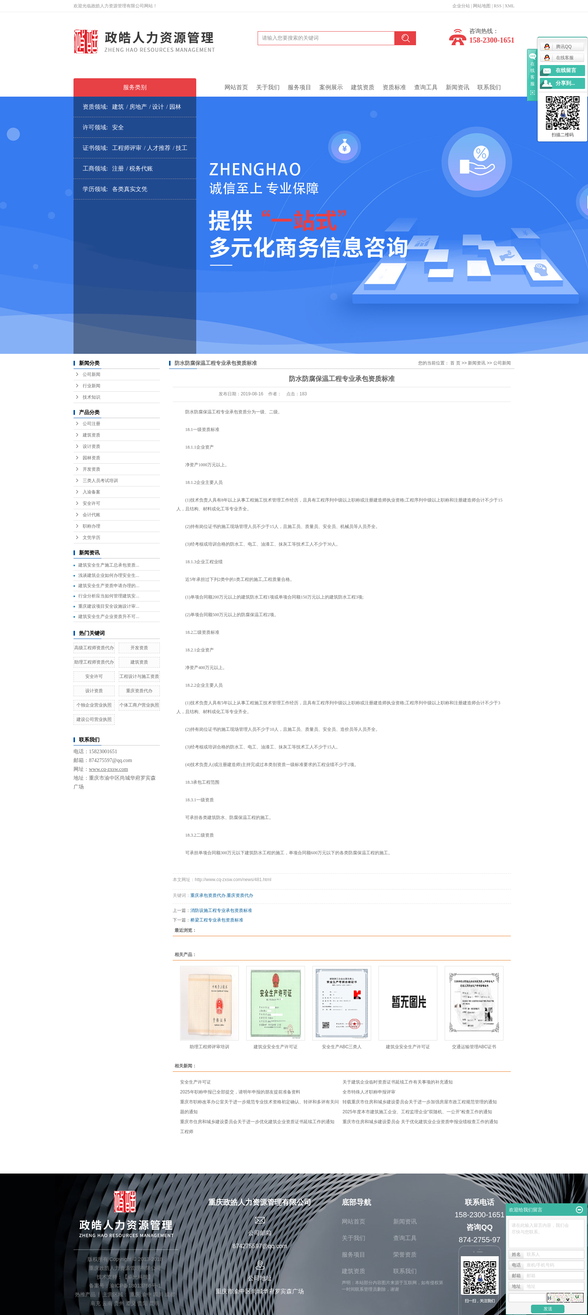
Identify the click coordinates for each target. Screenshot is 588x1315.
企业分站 (461, 5)
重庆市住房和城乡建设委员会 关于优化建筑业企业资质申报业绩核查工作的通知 (420, 1121)
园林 (175, 107)
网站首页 (236, 87)
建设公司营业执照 (94, 719)
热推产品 (85, 1294)
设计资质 (91, 446)
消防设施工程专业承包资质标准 (221, 910)
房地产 (138, 107)
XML (509, 5)
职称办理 (91, 526)
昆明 (154, 1303)
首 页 (455, 363)
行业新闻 (91, 385)
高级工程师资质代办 (94, 647)
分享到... (565, 83)
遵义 (131, 1303)
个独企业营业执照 (94, 705)
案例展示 (331, 87)
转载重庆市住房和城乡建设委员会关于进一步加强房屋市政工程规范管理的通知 (420, 1101)
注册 (118, 168)
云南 (107, 1303)
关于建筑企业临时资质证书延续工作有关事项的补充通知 (399, 1082)
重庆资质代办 (139, 690)
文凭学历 (91, 537)
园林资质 (91, 457)
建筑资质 (362, 87)
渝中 (146, 1294)
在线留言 (566, 70)
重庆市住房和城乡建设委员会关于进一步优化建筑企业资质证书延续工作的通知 (257, 1121)
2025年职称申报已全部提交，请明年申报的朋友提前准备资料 (240, 1092)
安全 (118, 127)
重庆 (135, 1294)
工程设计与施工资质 (139, 676)
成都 (170, 1294)
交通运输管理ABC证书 (474, 1046)
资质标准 (394, 87)
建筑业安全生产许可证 (276, 1046)
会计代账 (91, 514)
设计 (158, 107)
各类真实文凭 (129, 189)
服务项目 (299, 87)
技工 (181, 148)
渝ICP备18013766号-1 (135, 1286)
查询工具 (426, 87)
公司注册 (91, 423)
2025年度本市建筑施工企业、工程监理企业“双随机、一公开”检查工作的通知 (417, 1111)
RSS (498, 5)
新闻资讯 (457, 87)
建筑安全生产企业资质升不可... (108, 616)
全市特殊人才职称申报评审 (369, 1092)
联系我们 (489, 87)
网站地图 (482, 5)
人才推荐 (159, 148)
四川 (158, 1294)
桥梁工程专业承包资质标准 (216, 920)
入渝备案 (91, 492)
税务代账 (141, 168)
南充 (95, 1303)
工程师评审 (126, 148)
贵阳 (142, 1303)
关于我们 (268, 87)
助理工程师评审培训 (209, 1046)
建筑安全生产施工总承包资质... (108, 565)
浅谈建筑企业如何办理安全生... (108, 575)
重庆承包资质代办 (208, 895)
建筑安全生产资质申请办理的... (108, 585)
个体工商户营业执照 (139, 705)
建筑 (118, 107)
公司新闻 (91, 374)
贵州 (119, 1303)
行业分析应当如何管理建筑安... (108, 596)
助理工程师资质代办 (94, 662)
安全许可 (91, 503)
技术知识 (91, 397)
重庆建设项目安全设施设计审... (108, 606)
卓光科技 (138, 1277)
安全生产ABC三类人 (342, 1046)
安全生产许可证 (195, 1082)
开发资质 (91, 469)
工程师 (186, 1131)
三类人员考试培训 (100, 480)
